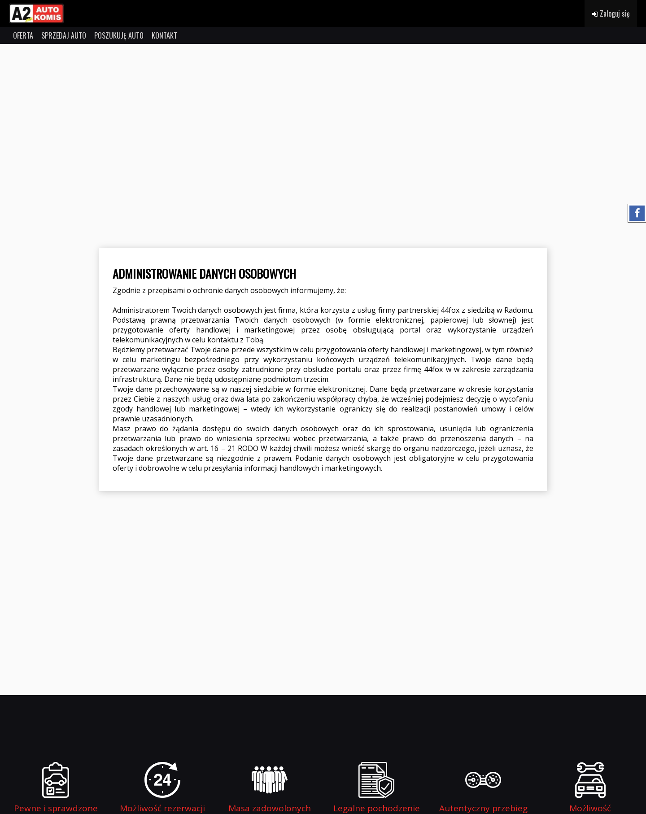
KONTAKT (164, 35)
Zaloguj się (611, 13)
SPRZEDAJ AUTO (63, 35)
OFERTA (23, 35)
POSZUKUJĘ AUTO (119, 35)
